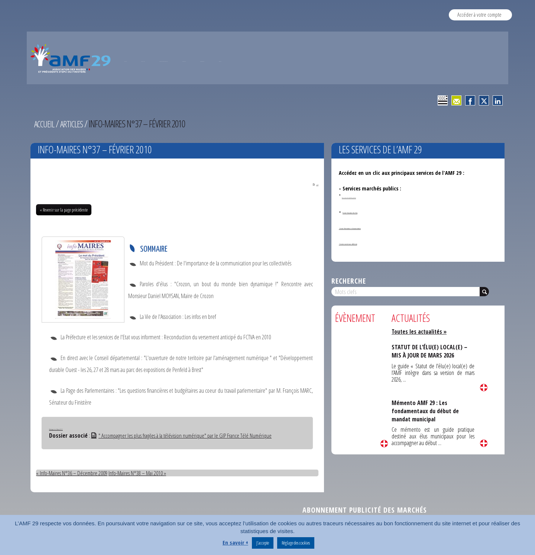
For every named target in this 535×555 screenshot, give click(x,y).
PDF (310, 184)
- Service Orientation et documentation (385, 227)
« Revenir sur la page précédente (64, 211)
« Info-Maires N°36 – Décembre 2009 (72, 474)
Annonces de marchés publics (369, 196)
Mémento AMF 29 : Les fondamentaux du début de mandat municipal (428, 410)
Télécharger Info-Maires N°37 (76, 428)
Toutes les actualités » (421, 331)
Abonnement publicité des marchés (364, 511)
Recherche (348, 281)
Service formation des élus (373, 211)
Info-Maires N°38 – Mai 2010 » (139, 474)
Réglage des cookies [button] (296, 542)
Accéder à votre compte (480, 14)
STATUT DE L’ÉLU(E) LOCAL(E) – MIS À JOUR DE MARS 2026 (430, 351)
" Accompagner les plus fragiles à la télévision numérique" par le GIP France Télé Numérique (184, 436)
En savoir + (235, 542)
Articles (75, 123)
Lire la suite (384, 443)
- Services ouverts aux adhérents (376, 242)
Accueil (45, 123)
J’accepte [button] (262, 542)
